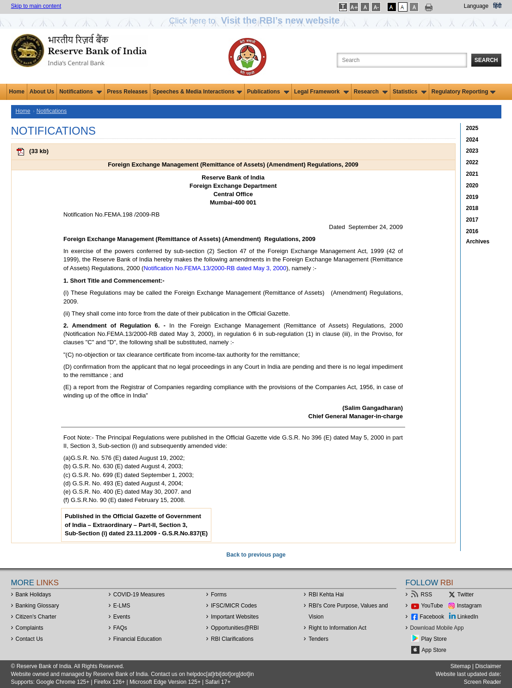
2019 (472, 197)
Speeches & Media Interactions (197, 91)
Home (17, 91)
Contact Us (29, 639)
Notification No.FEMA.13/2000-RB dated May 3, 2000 (214, 268)
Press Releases (127, 91)
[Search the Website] (402, 60)
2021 (472, 174)
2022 (472, 162)
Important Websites (235, 617)
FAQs (120, 628)
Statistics (409, 91)
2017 (472, 220)
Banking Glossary (37, 605)
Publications (268, 91)
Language (476, 6)
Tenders (318, 639)
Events (121, 617)
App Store (434, 650)
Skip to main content (36, 6)
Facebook (432, 617)
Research (371, 91)
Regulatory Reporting (464, 91)
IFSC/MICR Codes (234, 605)
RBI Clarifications (232, 639)
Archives (478, 241)
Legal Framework (321, 91)
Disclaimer (488, 666)
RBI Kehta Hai (326, 594)
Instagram (469, 605)
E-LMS (121, 605)
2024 (472, 139)
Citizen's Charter (36, 617)
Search (486, 60)
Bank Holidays (33, 594)
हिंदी (497, 6)
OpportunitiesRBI (235, 628)
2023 (472, 151)
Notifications (80, 91)
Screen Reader (482, 682)
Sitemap (460, 666)
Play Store (434, 639)
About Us (42, 91)
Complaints (29, 628)
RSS (426, 594)
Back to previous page (255, 555)
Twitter (465, 594)
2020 (472, 185)
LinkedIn (467, 617)
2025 (472, 128)
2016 (472, 231)
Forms (219, 594)
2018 (472, 208)
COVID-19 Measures (139, 594)
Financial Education (137, 639)
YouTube (432, 605)
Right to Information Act (337, 628)
